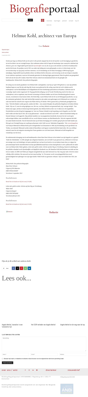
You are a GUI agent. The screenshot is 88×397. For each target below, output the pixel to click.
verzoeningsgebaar (73, 123)
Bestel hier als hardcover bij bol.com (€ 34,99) (19, 181)
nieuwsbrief (74, 370)
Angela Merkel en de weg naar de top (72, 324)
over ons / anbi (10, 370)
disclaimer (51, 370)
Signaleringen (5, 49)
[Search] (30, 20)
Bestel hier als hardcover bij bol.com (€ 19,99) (19, 204)
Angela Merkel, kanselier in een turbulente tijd (12, 325)
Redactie (46, 46)
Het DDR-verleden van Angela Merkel (43, 324)
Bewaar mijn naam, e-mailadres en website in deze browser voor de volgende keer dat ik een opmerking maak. (34, 358)
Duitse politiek (5, 52)
